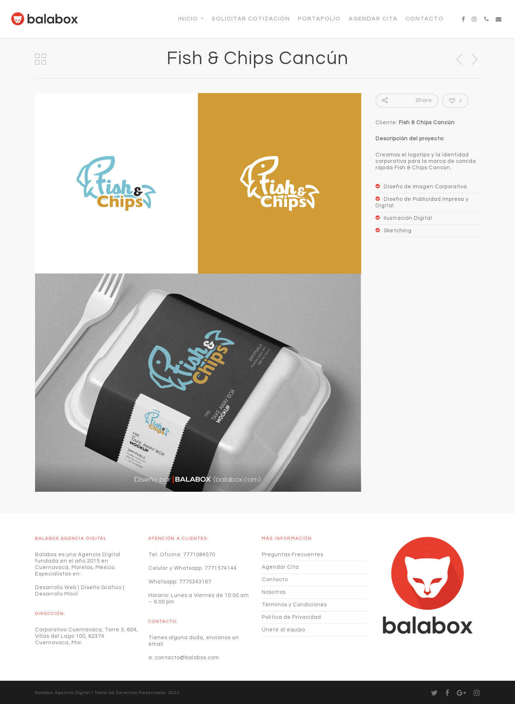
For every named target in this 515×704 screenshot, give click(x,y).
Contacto (425, 18)
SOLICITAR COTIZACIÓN (251, 18)
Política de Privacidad (291, 617)
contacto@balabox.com (187, 657)
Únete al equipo (283, 629)
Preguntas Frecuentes (292, 554)
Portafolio (319, 18)
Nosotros (274, 592)
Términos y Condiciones (294, 604)
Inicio (191, 19)
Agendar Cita (373, 18)
